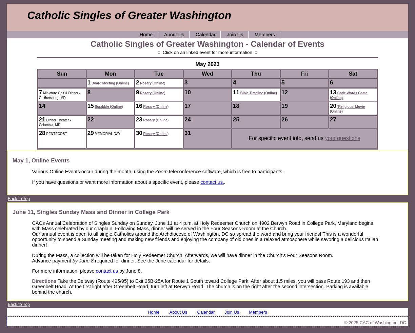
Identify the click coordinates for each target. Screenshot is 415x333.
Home (146, 34)
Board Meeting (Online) (110, 83)
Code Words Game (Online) (349, 95)
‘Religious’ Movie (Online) (347, 109)
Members (265, 34)
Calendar (205, 34)
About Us (174, 34)
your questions (342, 138)
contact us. (212, 182)
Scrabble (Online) (109, 107)
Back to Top (19, 198)
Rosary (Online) (152, 83)
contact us (107, 271)
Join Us (235, 34)
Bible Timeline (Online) (258, 93)
